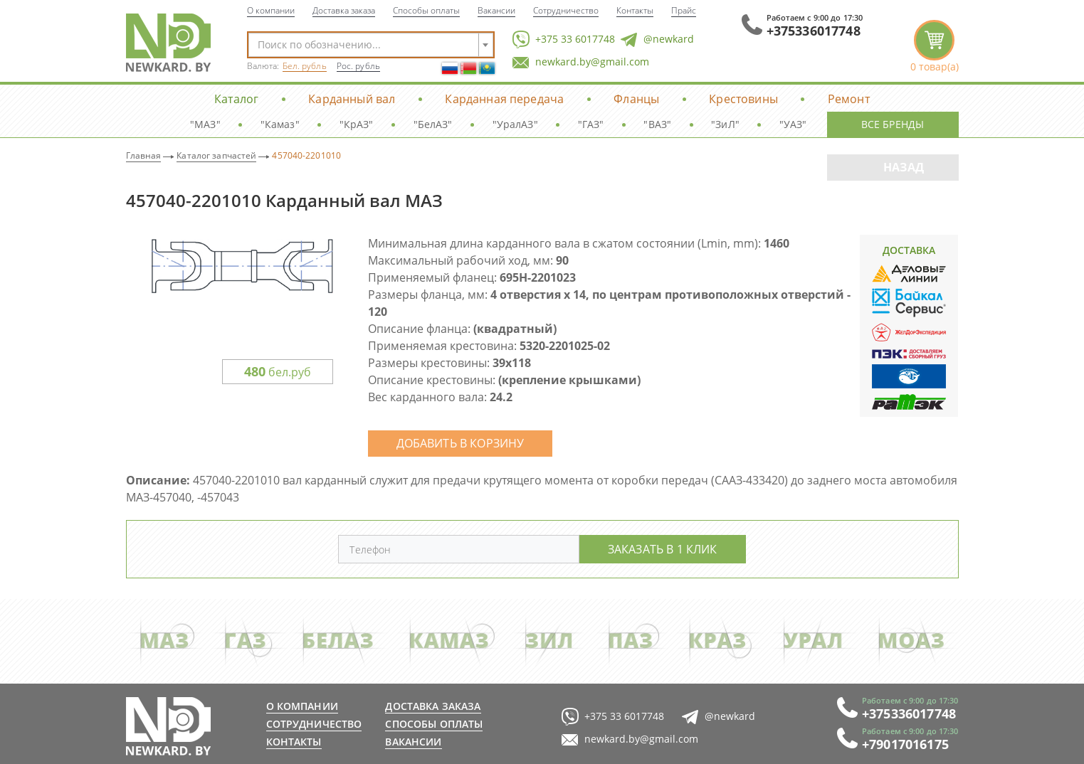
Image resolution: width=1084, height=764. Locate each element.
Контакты (634, 10)
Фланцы (636, 98)
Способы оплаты (426, 10)
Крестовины (743, 98)
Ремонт (849, 98)
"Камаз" (280, 124)
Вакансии (496, 10)
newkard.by (168, 726)
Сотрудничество (566, 10)
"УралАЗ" (515, 124)
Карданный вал (351, 98)
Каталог (236, 98)
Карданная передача (504, 98)
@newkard (657, 39)
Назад (903, 167)
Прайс (683, 10)
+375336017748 (814, 30)
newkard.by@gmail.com (580, 62)
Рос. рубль (358, 65)
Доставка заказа (343, 10)
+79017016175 (905, 744)
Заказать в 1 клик (662, 548)
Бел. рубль (305, 65)
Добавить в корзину (460, 442)
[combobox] (370, 45)
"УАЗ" (793, 124)
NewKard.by (168, 43)
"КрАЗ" (357, 124)
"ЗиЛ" (725, 124)
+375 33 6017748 (563, 39)
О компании (271, 10)
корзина (934, 46)
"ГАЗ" (591, 124)
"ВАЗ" (657, 124)
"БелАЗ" (433, 124)
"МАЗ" (205, 124)
